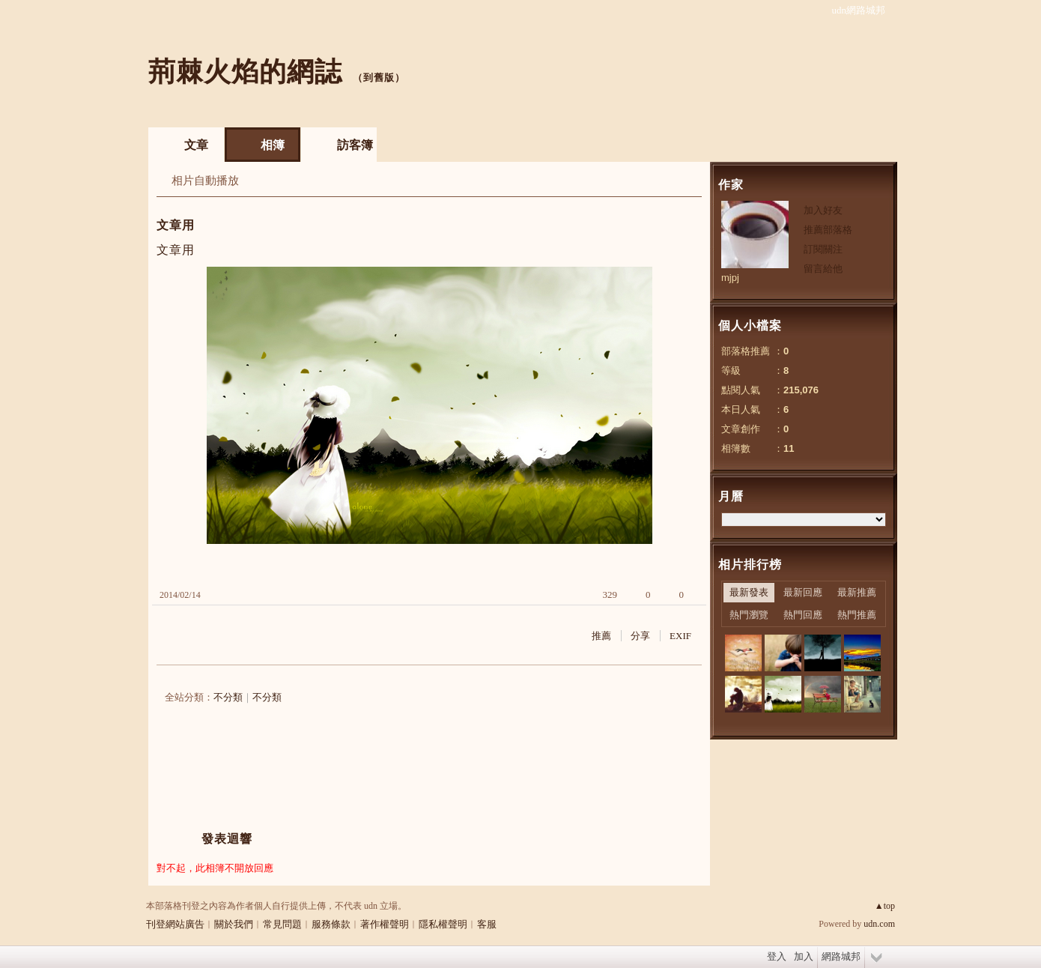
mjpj (730, 277)
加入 (803, 956)
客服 (487, 924)
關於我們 (233, 924)
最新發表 (748, 592)
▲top (885, 906)
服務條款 (331, 924)
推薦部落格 (828, 229)
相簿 (273, 145)
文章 (196, 145)
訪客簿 (355, 145)
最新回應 (802, 592)
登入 (776, 956)
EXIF (680, 635)
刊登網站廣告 (175, 924)
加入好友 (823, 210)
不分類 (228, 697)
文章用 (176, 225)
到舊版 (379, 77)
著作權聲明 (384, 924)
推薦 (601, 635)
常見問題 (282, 924)
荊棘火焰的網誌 (245, 71)
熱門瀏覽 (748, 614)
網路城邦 (841, 956)
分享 (640, 635)
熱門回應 (802, 614)
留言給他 (823, 268)
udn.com (879, 924)
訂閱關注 (823, 249)
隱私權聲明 (443, 924)
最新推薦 (856, 592)
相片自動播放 (205, 181)
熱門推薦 (856, 614)
